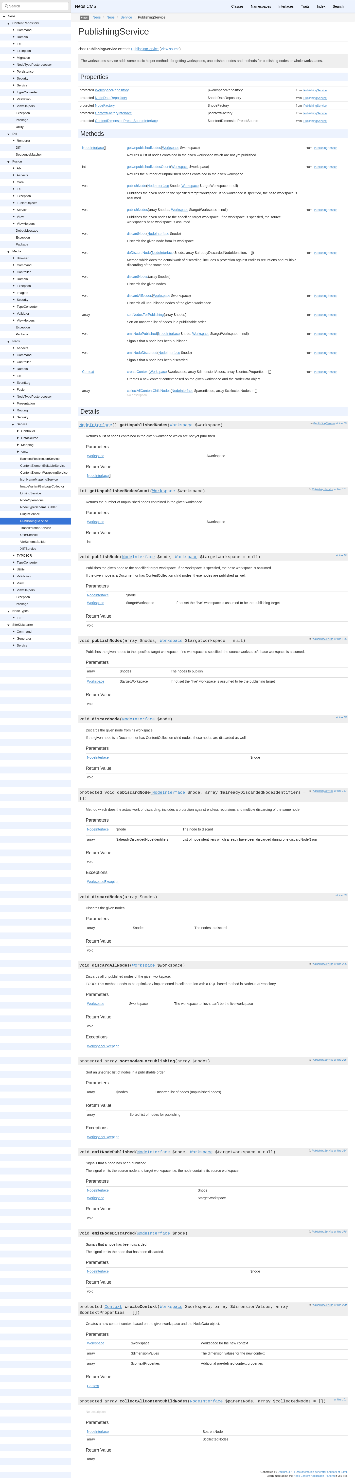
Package (22, 120)
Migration (23, 58)
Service (22, 85)
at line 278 (340, 1231)
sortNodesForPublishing (145, 315)
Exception (24, 51)
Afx (19, 168)
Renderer (23, 140)
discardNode (136, 234)
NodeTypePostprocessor (34, 64)
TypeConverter (27, 92)
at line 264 (340, 1150)
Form (20, 618)
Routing (22, 410)
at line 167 (340, 790)
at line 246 (340, 1059)
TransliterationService (35, 528)
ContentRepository (25, 23)
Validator (23, 313)
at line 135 (340, 638)
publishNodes (137, 210)
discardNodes (137, 277)
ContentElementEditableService (43, 465)
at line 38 (341, 555)
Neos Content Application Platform (314, 1475)
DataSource (29, 438)
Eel (19, 44)
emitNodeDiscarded (142, 353)
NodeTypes (20, 611)
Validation (24, 99)
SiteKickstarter (22, 625)
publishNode (136, 186)
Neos (11, 16)
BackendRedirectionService (40, 459)
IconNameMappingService (39, 479)
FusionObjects (27, 203)
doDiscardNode (139, 253)
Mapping (27, 445)
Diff (14, 134)
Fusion (17, 161)
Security (22, 78)
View (20, 217)
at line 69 (341, 423)
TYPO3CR (24, 555)
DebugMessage (27, 230)
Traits (305, 6)
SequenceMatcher (29, 154)
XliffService (28, 548)
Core (20, 182)
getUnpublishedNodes (144, 148)
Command (24, 30)
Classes (237, 6)
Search (338, 6)
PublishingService (34, 521)
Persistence (25, 71)
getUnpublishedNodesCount (148, 167)
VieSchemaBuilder (33, 542)
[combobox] (35, 6)
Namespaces (261, 6)
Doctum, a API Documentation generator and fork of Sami (312, 1471)
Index (321, 6)
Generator (24, 638)
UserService (29, 535)
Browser (23, 258)
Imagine (22, 293)
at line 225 (340, 963)
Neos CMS (85, 6)
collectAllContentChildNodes (149, 391)
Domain (22, 37)
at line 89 (341, 895)
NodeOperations (32, 500)
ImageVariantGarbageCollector (42, 486)
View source (170, 49)
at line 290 (340, 1304)
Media (16, 251)
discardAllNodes (139, 296)
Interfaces (285, 6)
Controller (24, 272)
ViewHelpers (26, 106)
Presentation (26, 403)
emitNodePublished (142, 334)
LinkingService (30, 493)
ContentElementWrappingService (44, 472)
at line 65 (341, 717)
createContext (137, 372)
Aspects (22, 175)
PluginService (30, 514)
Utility (20, 127)
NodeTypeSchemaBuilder (38, 507)
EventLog (23, 383)
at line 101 (340, 489)
